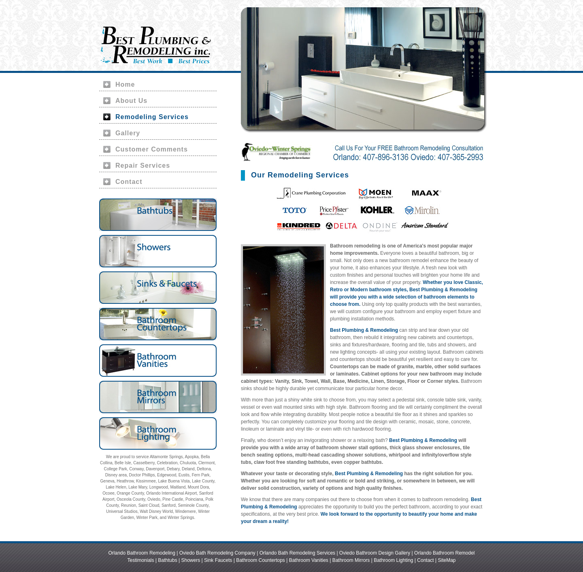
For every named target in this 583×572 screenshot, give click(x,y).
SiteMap (446, 560)
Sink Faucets (218, 560)
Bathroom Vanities (308, 560)
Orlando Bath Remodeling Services (297, 553)
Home (125, 84)
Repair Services (142, 165)
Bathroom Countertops (260, 560)
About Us (131, 100)
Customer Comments (151, 149)
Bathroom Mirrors (351, 560)
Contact (129, 181)
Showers (190, 560)
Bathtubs (167, 560)
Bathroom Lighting (393, 560)
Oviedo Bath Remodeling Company (217, 553)
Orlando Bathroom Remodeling (142, 553)
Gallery (127, 133)
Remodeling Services (152, 116)
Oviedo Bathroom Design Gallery (374, 553)
